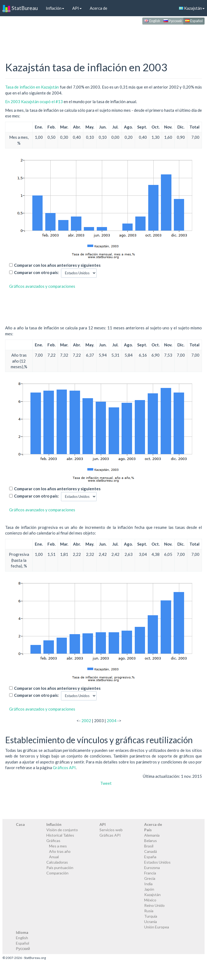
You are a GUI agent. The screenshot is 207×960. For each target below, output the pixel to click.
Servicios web (111, 829)
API (77, 8)
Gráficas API (110, 835)
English (152, 21)
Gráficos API (64, 767)
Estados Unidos (157, 862)
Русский (173, 21)
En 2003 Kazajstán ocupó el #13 (34, 101)
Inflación (55, 8)
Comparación (57, 873)
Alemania (152, 835)
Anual (54, 856)
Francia (150, 873)
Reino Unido (154, 905)
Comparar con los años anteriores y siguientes (57, 265)
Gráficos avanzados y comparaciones (42, 286)
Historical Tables (60, 835)
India (148, 883)
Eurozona (152, 867)
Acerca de (98, 8)
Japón (149, 889)
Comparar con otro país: (36, 272)
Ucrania (150, 921)
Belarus (150, 840)
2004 (111, 720)
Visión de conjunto (62, 829)
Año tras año (60, 851)
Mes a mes (58, 846)
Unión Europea (156, 927)
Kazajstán (152, 894)
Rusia (148, 910)
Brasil (148, 846)
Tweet (106, 783)
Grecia (149, 878)
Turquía (150, 916)
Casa (20, 824)
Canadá (150, 851)
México (150, 900)
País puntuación (59, 867)
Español (194, 21)
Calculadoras (57, 862)
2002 (86, 720)
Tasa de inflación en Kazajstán (32, 86)
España (150, 856)
